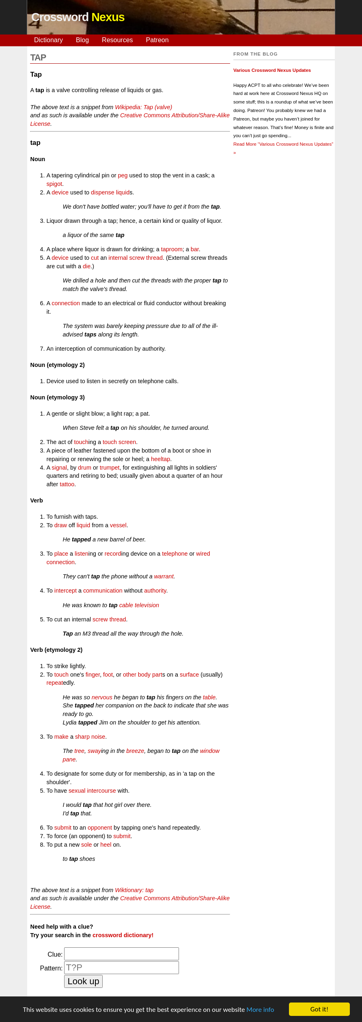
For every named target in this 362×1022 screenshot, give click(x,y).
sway (94, 751)
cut (95, 257)
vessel (118, 525)
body (144, 674)
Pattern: (51, 968)
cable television (139, 605)
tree (79, 751)
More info (260, 1010)
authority (155, 590)
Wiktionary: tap (134, 890)
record (113, 553)
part (157, 674)
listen (81, 553)
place (61, 553)
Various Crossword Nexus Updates (272, 70)
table (209, 697)
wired (203, 553)
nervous (102, 697)
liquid (123, 192)
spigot (54, 184)
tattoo (67, 484)
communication (103, 590)
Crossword (78, 17)
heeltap (160, 459)
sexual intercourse (92, 790)
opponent (100, 827)
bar (195, 249)
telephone (174, 553)
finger (93, 674)
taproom (172, 249)
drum (84, 467)
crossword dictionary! (123, 935)
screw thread (146, 257)
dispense (102, 192)
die (86, 266)
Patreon (157, 40)
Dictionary (48, 40)
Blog (82, 40)
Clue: (54, 954)
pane (68, 759)
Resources (117, 40)
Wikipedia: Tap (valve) (143, 107)
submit (62, 827)
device (60, 192)
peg (122, 175)
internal (117, 257)
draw (60, 525)
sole (86, 844)
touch (81, 442)
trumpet (110, 467)
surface (189, 674)
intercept (65, 590)
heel (105, 844)
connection (66, 303)
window (210, 751)
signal (59, 467)
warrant (164, 576)
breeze (135, 751)
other (129, 674)
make (61, 736)
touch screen (119, 442)
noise (98, 736)
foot (108, 674)
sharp (82, 736)
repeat (54, 682)
